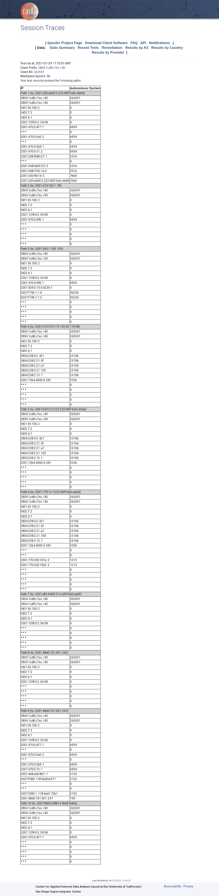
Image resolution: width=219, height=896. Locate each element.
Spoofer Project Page (64, 43)
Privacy (188, 886)
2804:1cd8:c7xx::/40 (51, 68)
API (143, 43)
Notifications (159, 43)
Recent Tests (88, 48)
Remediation (112, 48)
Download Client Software (106, 43)
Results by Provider (108, 52)
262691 (39, 72)
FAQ (133, 43)
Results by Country (167, 48)
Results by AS (136, 48)
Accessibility (172, 886)
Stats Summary (62, 48)
